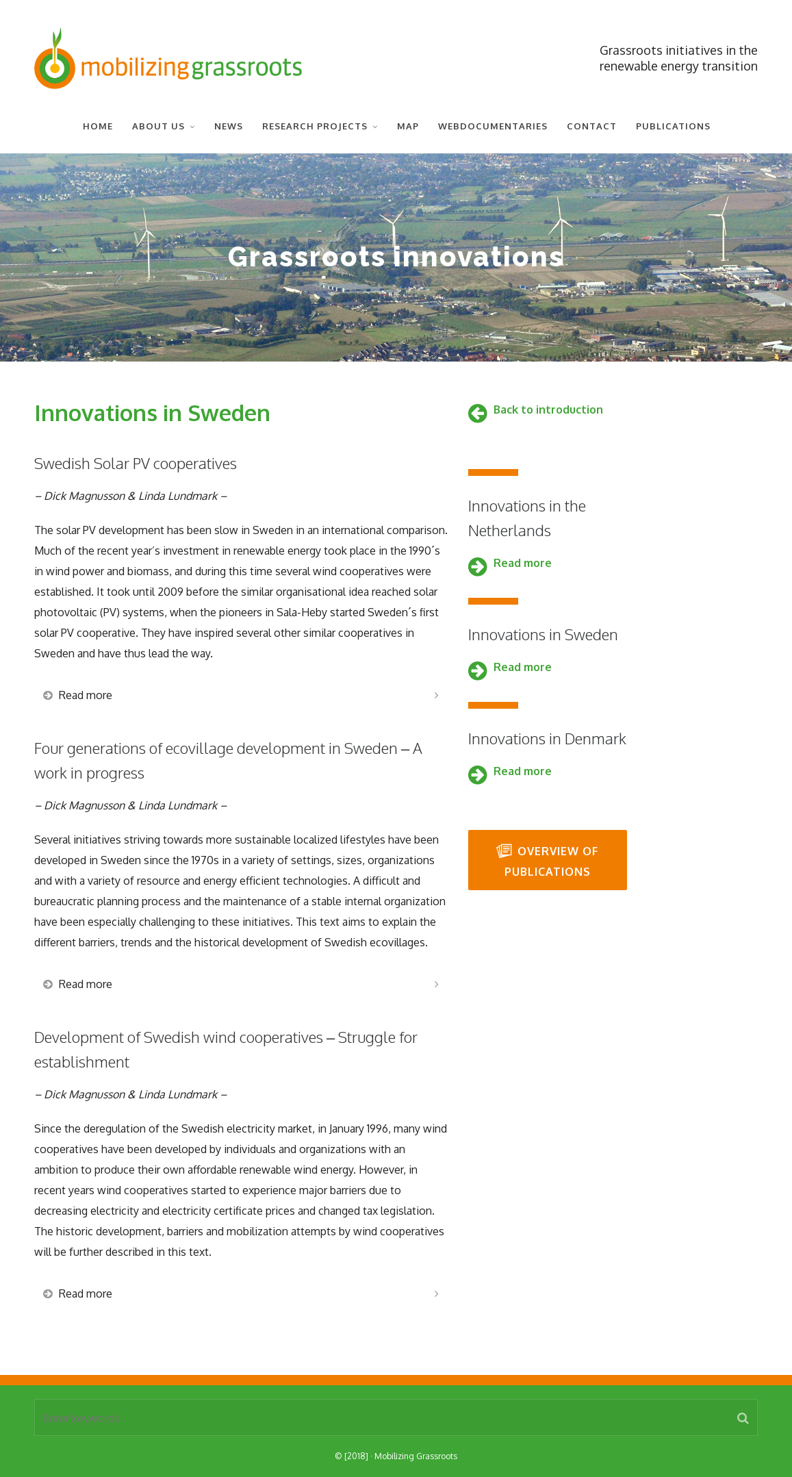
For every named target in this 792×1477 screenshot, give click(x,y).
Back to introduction (548, 409)
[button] (743, 1417)
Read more (523, 563)
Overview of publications (547, 861)
